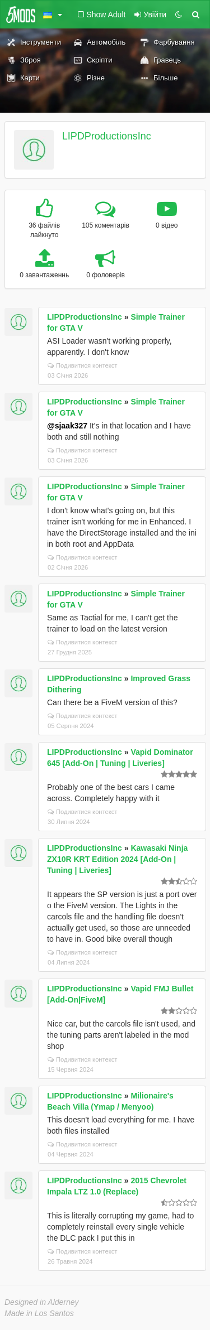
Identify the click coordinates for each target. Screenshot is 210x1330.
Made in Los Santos (39, 1313)
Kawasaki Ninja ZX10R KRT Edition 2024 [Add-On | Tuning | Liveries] (117, 859)
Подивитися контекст (83, 365)
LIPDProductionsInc (106, 136)
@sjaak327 (67, 425)
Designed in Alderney (41, 1302)
